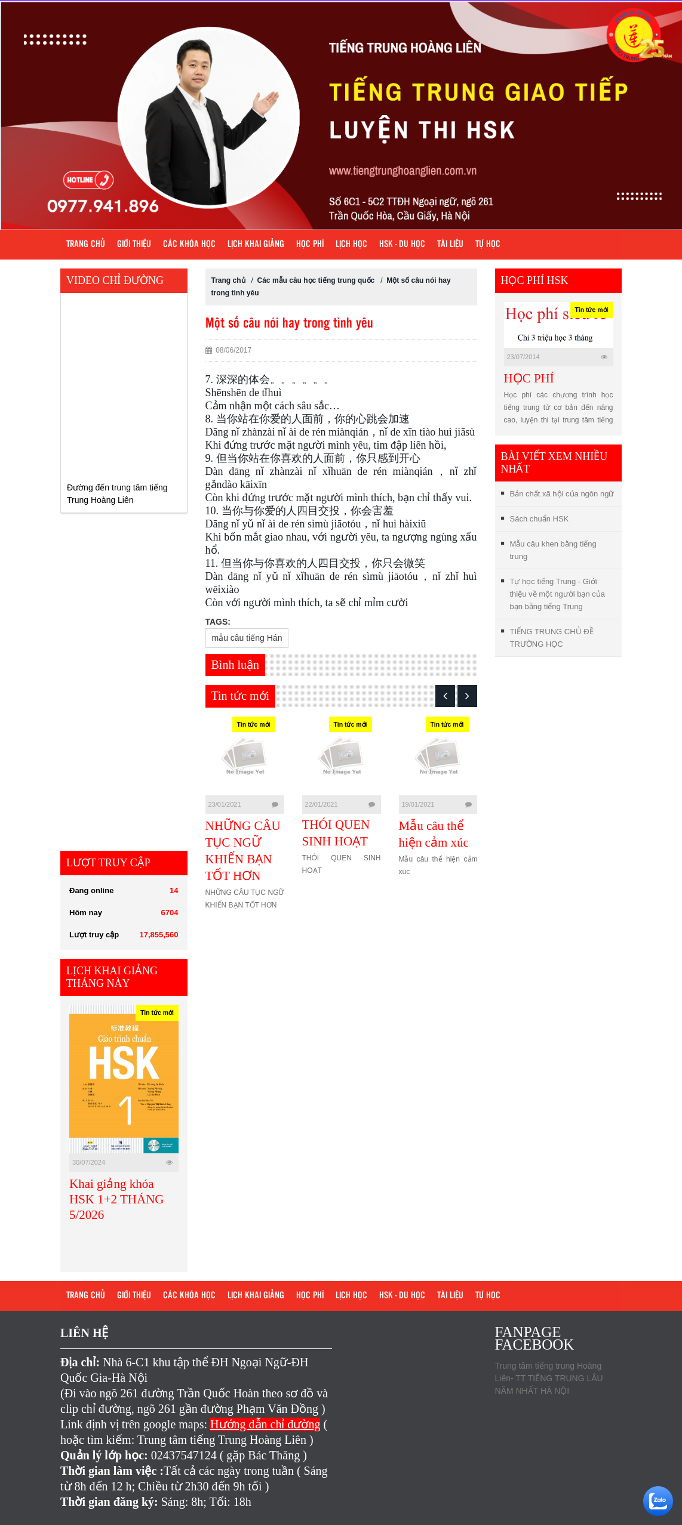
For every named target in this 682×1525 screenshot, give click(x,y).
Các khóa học (189, 244)
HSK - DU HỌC (402, 244)
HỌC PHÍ (529, 378)
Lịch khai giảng (256, 244)
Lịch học (351, 244)
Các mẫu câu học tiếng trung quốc (316, 280)
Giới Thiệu (134, 244)
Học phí (310, 244)
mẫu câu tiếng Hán (247, 638)
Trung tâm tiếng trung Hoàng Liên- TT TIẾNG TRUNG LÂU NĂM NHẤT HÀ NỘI (549, 1378)
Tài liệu (450, 244)
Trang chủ (85, 244)
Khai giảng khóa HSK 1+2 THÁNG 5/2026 (116, 1199)
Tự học (487, 244)
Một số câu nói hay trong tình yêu (289, 323)
